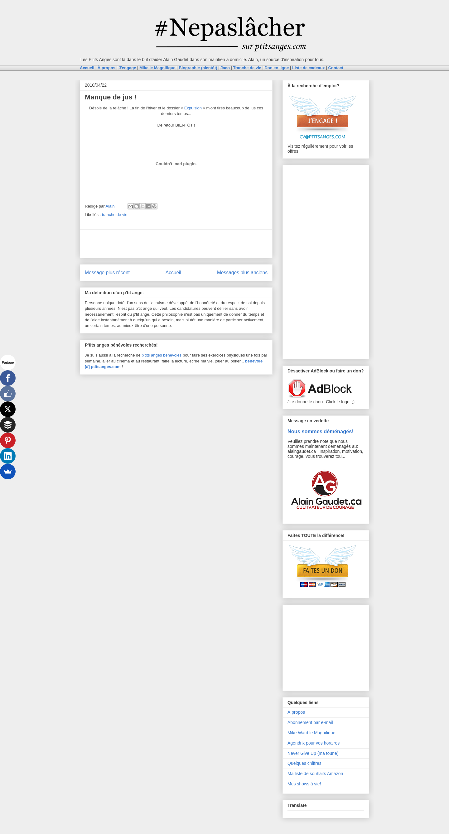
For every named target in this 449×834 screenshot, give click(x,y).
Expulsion (193, 108)
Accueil (173, 272)
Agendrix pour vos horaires (313, 743)
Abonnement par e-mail (310, 722)
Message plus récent (107, 272)
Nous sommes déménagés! (320, 431)
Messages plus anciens (242, 272)
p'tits (146, 355)
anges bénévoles (166, 355)
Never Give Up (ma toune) (312, 753)
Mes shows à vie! (304, 783)
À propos (296, 712)
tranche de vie (115, 214)
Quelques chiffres (304, 763)
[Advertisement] (176, 243)
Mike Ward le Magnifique (311, 732)
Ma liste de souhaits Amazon (315, 773)
